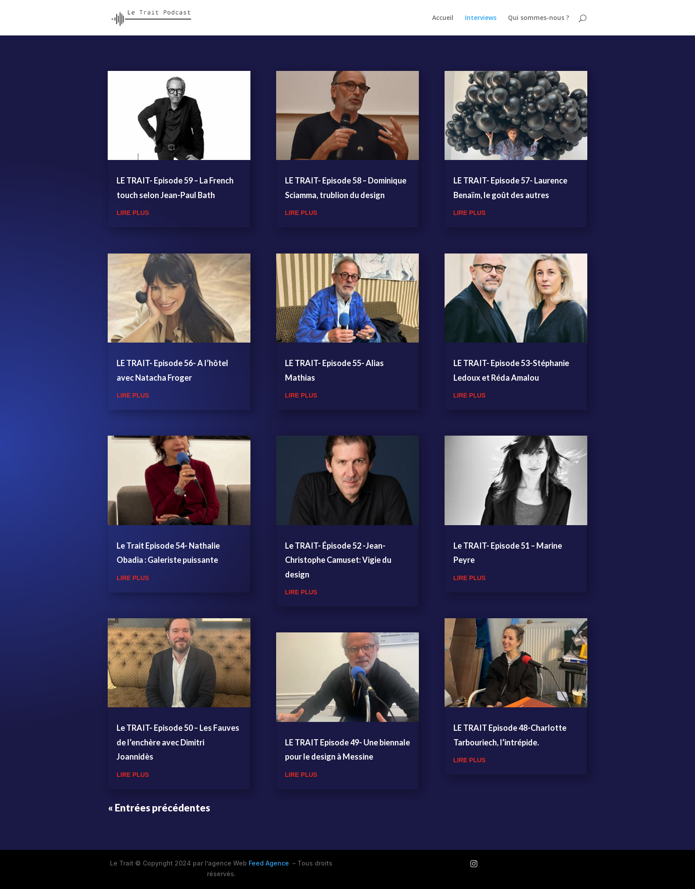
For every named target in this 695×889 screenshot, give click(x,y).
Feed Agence (269, 863)
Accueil (442, 18)
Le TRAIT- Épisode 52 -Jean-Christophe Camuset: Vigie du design (338, 560)
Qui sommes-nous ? (538, 18)
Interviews (480, 18)
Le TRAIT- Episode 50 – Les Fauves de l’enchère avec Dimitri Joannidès (178, 742)
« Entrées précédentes (159, 808)
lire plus (133, 212)
